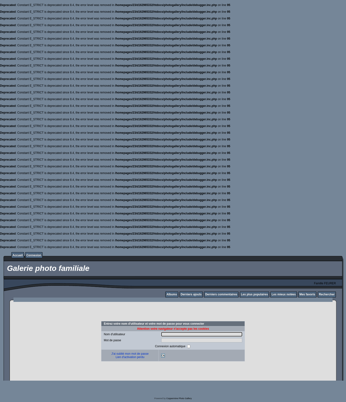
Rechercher (327, 294)
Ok (163, 355)
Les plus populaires (254, 294)
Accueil (17, 255)
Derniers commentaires (221, 294)
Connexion (33, 255)
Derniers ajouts (191, 294)
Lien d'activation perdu (130, 357)
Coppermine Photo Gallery (179, 398)
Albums (172, 294)
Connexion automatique (170, 346)
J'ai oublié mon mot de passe (129, 353)
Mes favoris (307, 294)
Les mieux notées (284, 294)
